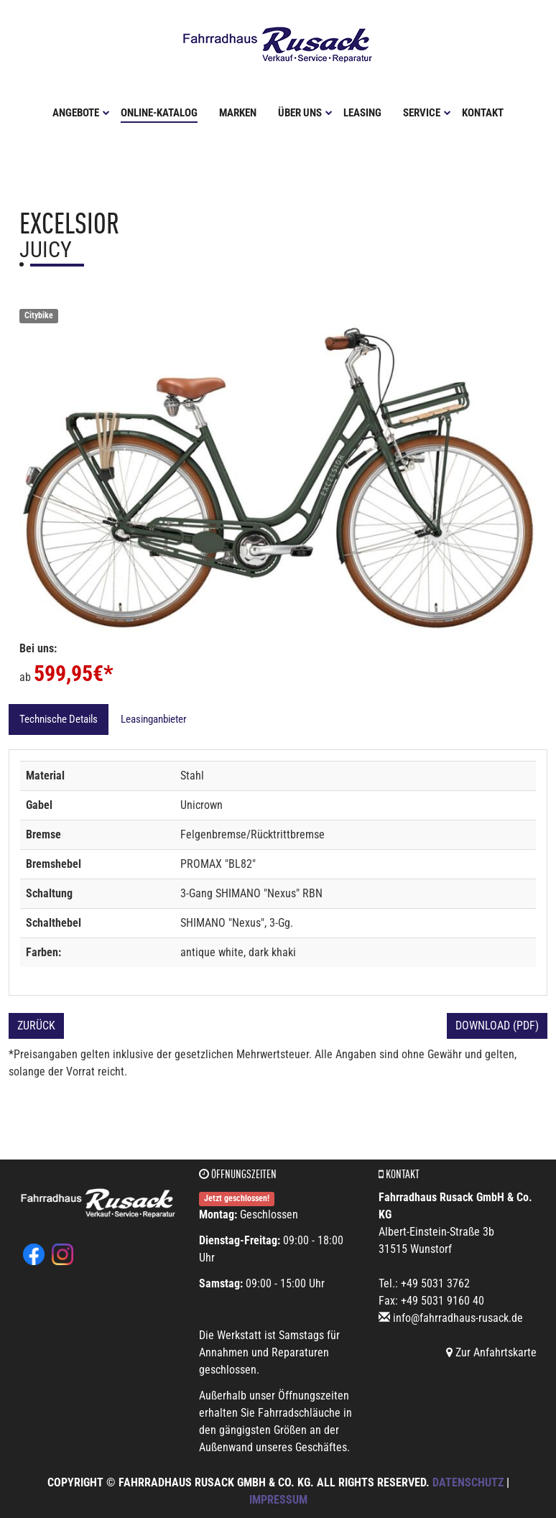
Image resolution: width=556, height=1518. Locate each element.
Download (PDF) (497, 1025)
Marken (237, 112)
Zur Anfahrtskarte (491, 1352)
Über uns (305, 112)
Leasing (362, 112)
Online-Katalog (159, 112)
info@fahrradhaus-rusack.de (458, 1318)
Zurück (36, 1025)
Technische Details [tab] (58, 719)
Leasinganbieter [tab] (154, 719)
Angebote (81, 112)
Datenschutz (468, 1482)
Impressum (278, 1500)
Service (427, 112)
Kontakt (483, 112)
